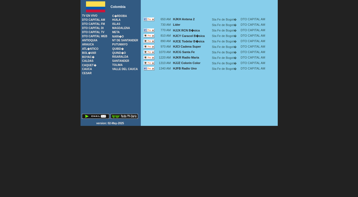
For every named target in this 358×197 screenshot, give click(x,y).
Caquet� (89, 65)
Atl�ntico (90, 48)
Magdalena (121, 28)
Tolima (117, 64)
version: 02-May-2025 (110, 123)
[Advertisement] (209, 8)
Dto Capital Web (94, 36)
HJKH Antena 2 (184, 19)
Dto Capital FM (93, 23)
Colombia (118, 7)
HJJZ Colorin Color (187, 63)
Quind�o (119, 52)
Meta (116, 32)
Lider (177, 24)
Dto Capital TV (93, 32)
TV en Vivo (90, 15)
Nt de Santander (125, 40)
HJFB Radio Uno (185, 68)
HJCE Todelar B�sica (189, 41)
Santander (120, 60)
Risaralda (120, 56)
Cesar (87, 73)
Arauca (88, 44)
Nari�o (118, 36)
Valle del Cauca (125, 69)
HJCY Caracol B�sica (189, 35)
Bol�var (89, 52)
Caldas (88, 60)
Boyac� (88, 57)
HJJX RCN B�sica (186, 30)
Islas (116, 23)
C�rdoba (119, 16)
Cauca (87, 69)
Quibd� (118, 48)
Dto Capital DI (93, 28)
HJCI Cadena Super (187, 46)
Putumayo (120, 44)
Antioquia (90, 40)
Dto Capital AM (93, 19)
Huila (116, 19)
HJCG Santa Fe (184, 52)
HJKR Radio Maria (186, 57)
